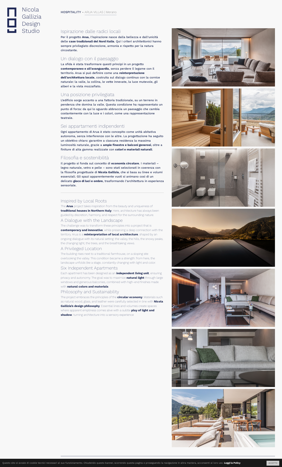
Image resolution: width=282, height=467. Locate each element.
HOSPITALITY (71, 12)
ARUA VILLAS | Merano (101, 12)
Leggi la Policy (232, 463)
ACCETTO (272, 463)
